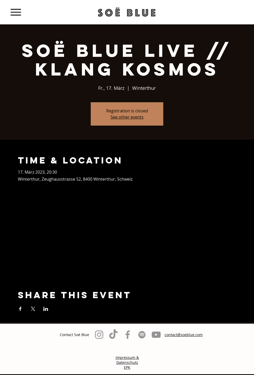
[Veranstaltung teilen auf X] (33, 309)
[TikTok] (113, 334)
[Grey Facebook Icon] (127, 334)
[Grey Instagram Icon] (99, 334)
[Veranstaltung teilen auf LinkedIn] (45, 309)
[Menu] (16, 12)
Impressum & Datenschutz (127, 360)
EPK (127, 367)
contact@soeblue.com (184, 334)
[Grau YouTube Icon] (156, 334)
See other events (127, 117)
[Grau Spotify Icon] (141, 334)
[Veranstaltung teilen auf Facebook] (20, 309)
